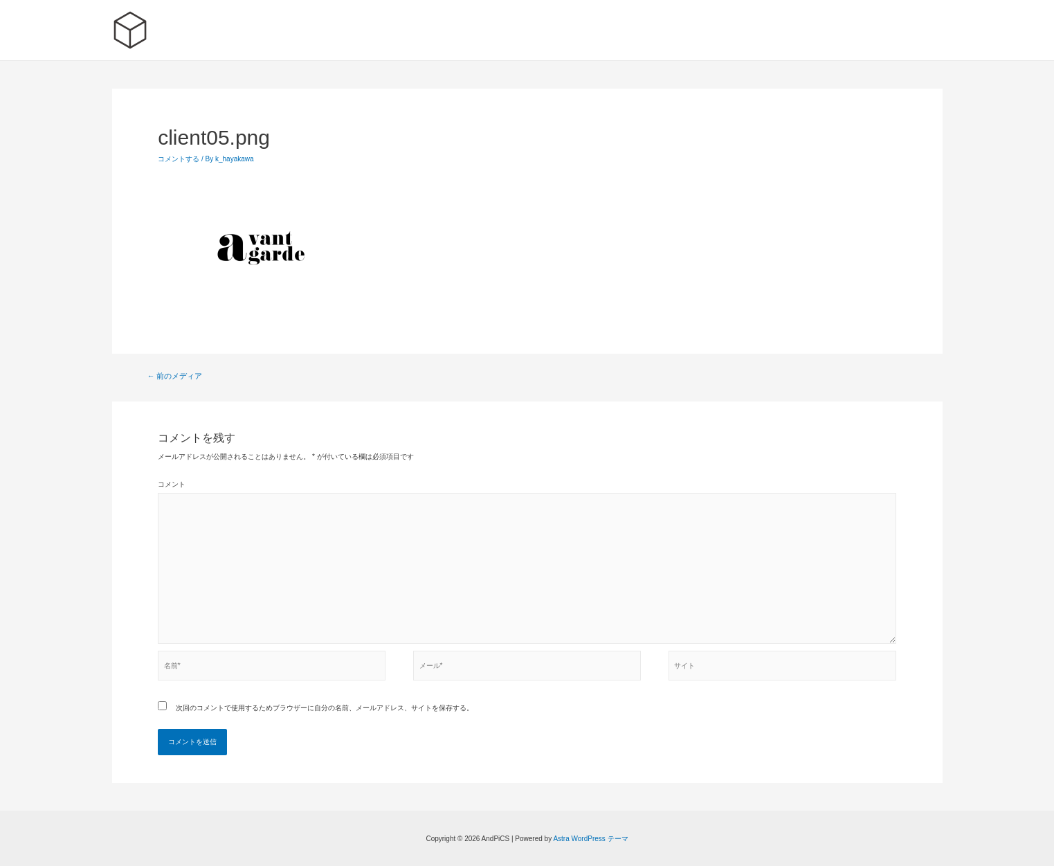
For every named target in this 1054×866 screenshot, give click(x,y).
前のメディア (175, 376)
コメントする (178, 159)
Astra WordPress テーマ (590, 838)
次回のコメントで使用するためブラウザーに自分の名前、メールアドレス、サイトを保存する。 (324, 708)
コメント (171, 484)
